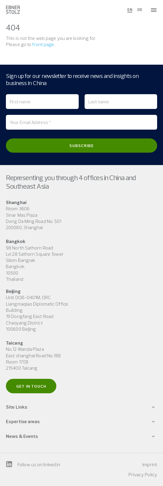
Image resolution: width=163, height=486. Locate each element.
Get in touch (31, 386)
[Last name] (121, 101)
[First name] (42, 101)
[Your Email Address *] (81, 122)
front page (43, 44)
